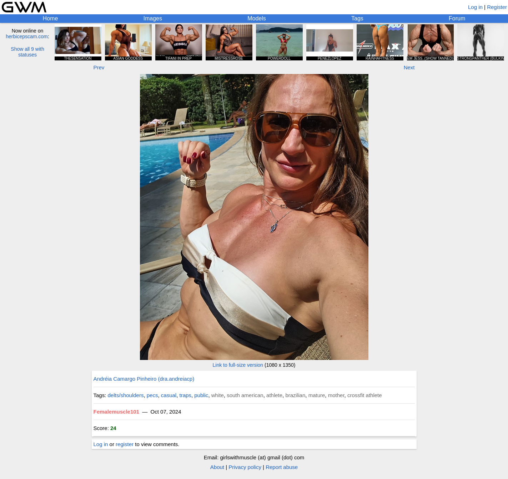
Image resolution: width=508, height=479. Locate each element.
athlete (274, 395)
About (217, 467)
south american (245, 395)
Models (256, 18)
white (217, 395)
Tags (357, 18)
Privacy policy (244, 467)
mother (336, 395)
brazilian (295, 395)
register (125, 444)
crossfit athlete (364, 395)
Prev (99, 67)
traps (185, 395)
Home (50, 18)
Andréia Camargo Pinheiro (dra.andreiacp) (144, 379)
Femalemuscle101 (116, 412)
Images (153, 18)
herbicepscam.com (27, 36)
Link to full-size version (238, 365)
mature (316, 395)
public (201, 395)
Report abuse (282, 467)
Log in (475, 7)
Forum (457, 18)
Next (409, 67)
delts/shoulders (126, 395)
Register (497, 7)
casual (168, 395)
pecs (152, 395)
